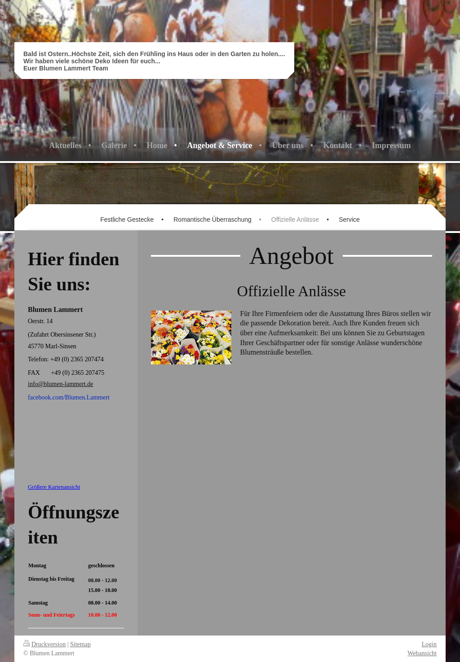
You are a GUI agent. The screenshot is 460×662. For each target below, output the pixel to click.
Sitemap (80, 644)
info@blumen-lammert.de (60, 384)
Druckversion (44, 644)
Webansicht (422, 653)
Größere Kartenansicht (54, 487)
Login (429, 644)
